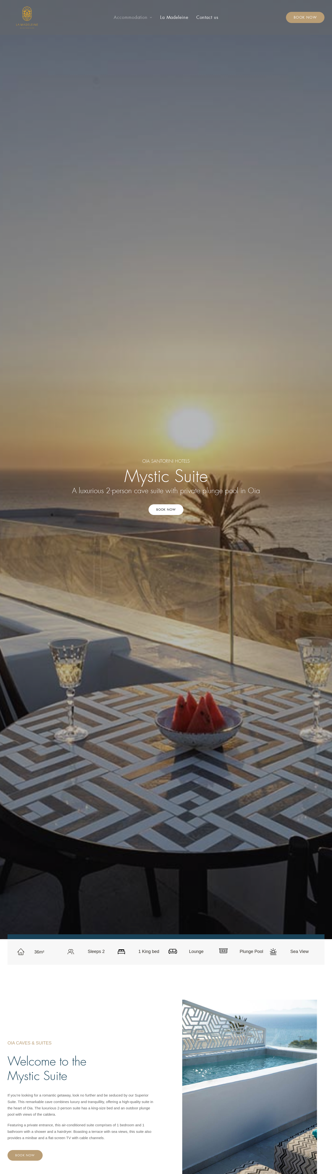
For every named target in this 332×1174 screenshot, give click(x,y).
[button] (260, 1096)
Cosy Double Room (134, 1074)
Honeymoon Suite (133, 1100)
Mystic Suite (129, 1113)
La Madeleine (174, 17)
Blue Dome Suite (132, 1093)
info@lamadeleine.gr (286, 1074)
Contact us (207, 17)
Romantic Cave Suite (136, 1081)
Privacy (208, 1087)
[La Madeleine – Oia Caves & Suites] (18, 17)
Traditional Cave (132, 1087)
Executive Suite (131, 1106)
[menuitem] (132, 17)
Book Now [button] (166, 112)
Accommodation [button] (133, 17)
